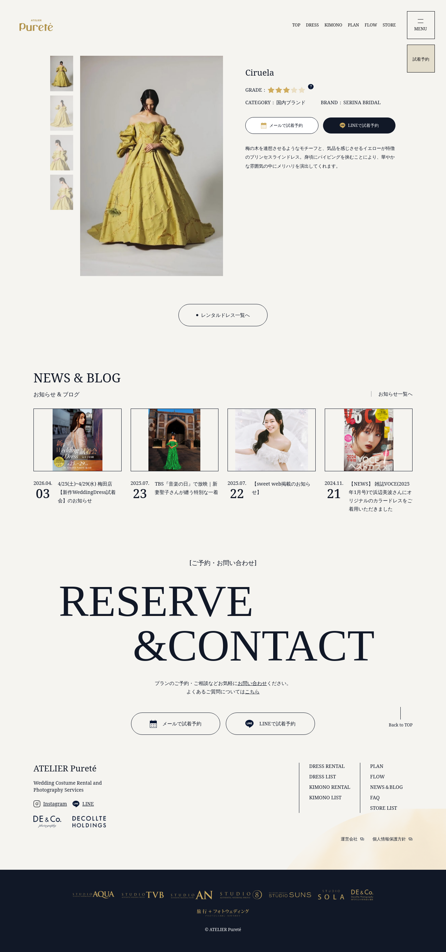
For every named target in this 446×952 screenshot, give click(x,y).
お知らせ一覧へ (395, 393)
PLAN (353, 25)
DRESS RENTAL (327, 766)
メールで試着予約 (175, 724)
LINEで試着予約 (270, 724)
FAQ (374, 797)
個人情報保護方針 (392, 839)
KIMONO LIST (325, 797)
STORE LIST (383, 808)
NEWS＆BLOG (386, 787)
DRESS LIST (322, 776)
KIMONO (333, 25)
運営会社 (352, 839)
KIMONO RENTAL (329, 787)
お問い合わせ (252, 683)
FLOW (371, 25)
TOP (296, 25)
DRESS (312, 25)
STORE (389, 25)
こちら (252, 691)
